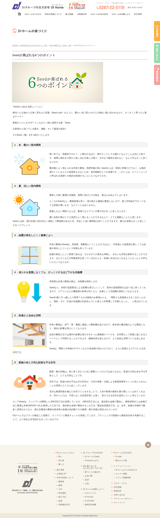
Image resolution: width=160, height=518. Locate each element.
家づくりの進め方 (92, 472)
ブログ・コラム (103, 3)
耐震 (60, 485)
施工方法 (62, 497)
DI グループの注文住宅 (93, 453)
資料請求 (117, 491)
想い (60, 456)
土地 (87, 483)
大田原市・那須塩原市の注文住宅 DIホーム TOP (29, 45)
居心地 (61, 460)
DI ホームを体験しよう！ (94, 489)
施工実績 (60, 470)
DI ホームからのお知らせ (126, 470)
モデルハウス (90, 493)
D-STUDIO (89, 501)
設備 (60, 501)
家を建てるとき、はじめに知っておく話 (92, 467)
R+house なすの (92, 460)
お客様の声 (61, 474)
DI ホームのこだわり (65, 453)
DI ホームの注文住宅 (122, 453)
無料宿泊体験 (90, 504)
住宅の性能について (65, 477)
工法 (60, 489)
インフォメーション (122, 466)
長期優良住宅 (64, 504)
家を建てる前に (118, 3)
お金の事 (89, 476)
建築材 (61, 481)
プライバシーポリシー (135, 3)
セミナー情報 (121, 474)
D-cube (119, 456)
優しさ (61, 464)
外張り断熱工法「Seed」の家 (60, 45)
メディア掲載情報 (123, 477)
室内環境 (62, 493)
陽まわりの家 (121, 460)
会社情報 (117, 487)
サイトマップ (119, 502)
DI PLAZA (89, 497)
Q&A (87, 480)
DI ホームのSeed (92, 456)
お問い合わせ (119, 495)
